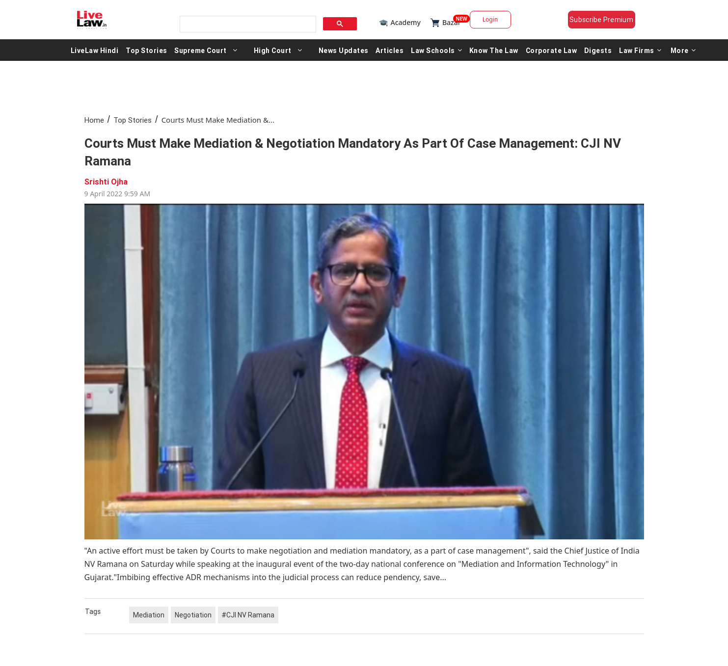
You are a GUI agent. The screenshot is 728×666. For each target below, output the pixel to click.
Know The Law (493, 50)
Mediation (148, 615)
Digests (598, 50)
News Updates (344, 50)
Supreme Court (200, 50)
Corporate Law (551, 50)
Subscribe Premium (601, 19)
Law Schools (436, 50)
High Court (273, 50)
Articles (390, 50)
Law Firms (640, 50)
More (683, 50)
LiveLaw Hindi (95, 50)
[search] (247, 24)
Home (94, 120)
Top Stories (146, 50)
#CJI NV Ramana (248, 615)
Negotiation (193, 615)
